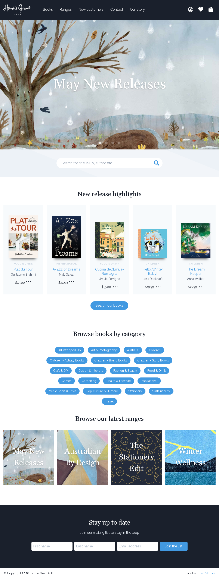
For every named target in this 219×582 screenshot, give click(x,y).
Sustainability (161, 394)
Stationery (135, 394)
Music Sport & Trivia (62, 394)
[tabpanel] (109, 87)
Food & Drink (156, 373)
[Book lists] (200, 12)
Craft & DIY (60, 373)
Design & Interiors (90, 373)
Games (66, 383)
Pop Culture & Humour (102, 394)
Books (55, 11)
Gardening (89, 383)
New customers (97, 11)
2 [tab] (106, 146)
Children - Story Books (153, 363)
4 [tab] (119, 146)
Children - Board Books (110, 363)
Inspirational (149, 383)
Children (155, 353)
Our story (144, 11)
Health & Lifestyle (119, 383)
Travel (109, 404)
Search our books (109, 308)
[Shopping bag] (211, 12)
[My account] (190, 12)
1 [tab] (100, 146)
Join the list (173, 549)
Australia (133, 353)
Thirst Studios (206, 576)
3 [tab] (113, 146)
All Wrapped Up (69, 353)
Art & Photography (104, 353)
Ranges (72, 11)
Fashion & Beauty (125, 373)
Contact (123, 11)
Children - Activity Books (67, 363)
